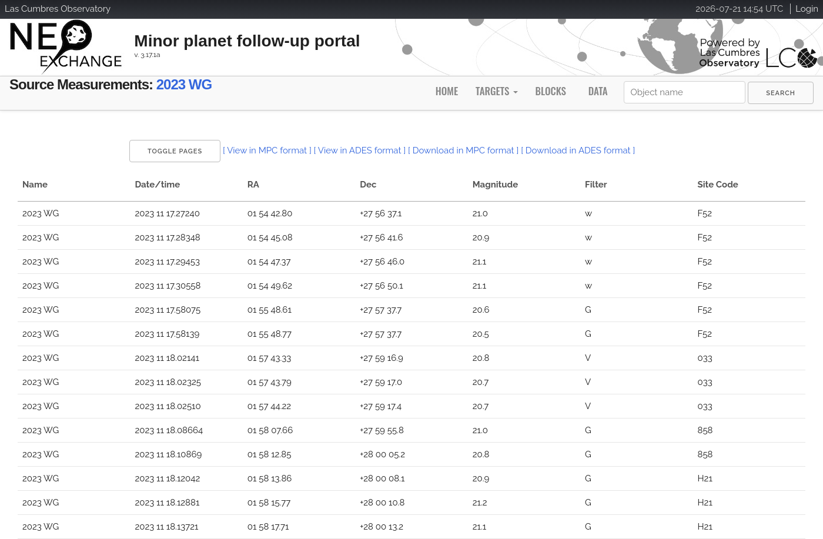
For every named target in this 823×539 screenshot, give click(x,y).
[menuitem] (781, 93)
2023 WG (184, 84)
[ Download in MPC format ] (463, 150)
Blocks (550, 90)
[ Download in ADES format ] (578, 150)
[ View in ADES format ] (360, 150)
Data (598, 90)
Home (447, 90)
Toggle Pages (175, 151)
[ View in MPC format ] (267, 150)
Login (806, 9)
